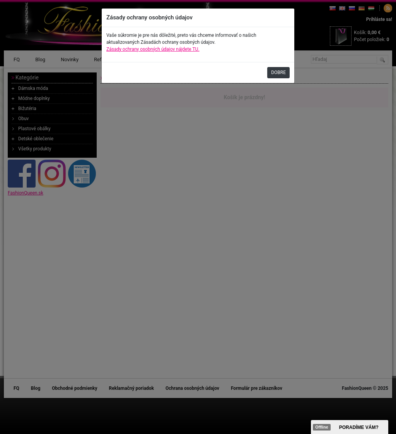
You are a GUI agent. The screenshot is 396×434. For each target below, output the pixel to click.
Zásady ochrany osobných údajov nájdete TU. (153, 49)
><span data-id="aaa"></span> (349, 427)
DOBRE (278, 72)
